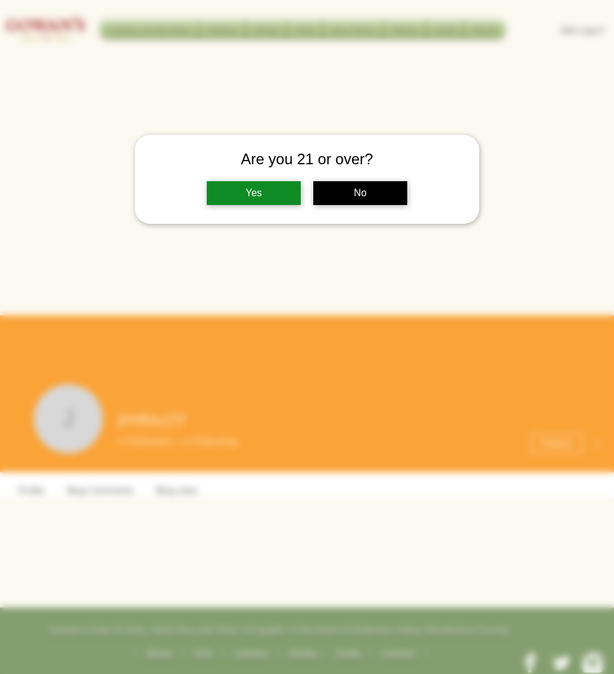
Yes (254, 192)
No (360, 192)
